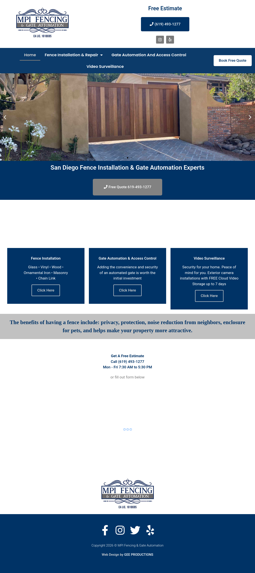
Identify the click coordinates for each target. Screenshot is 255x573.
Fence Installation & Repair (74, 55)
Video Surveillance (105, 66)
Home (30, 55)
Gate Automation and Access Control (148, 55)
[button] (123, 157)
